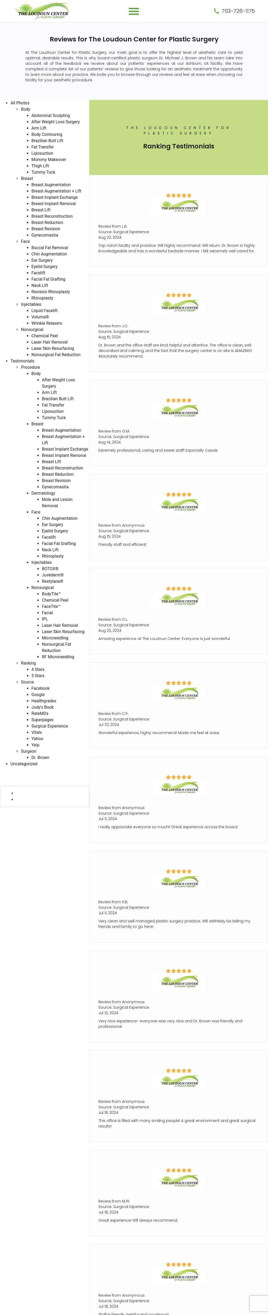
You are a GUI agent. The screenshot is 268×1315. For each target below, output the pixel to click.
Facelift (38, 272)
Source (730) (13, 810)
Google (38, 694)
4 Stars (37, 669)
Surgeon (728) (14, 816)
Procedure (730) (16, 776)
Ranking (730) (14, 783)
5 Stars (37, 675)
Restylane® (52, 581)
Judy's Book (42, 707)
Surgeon (28, 751)
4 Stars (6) (26, 793)
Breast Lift (41, 209)
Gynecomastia (44, 235)
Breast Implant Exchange (54, 197)
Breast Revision (45, 228)
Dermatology (43, 493)
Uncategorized (23, 763)
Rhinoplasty (42, 298)
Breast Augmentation (51, 184)
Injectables (31, 304)
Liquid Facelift (44, 310)
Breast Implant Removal (53, 203)
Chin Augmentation (49, 254)
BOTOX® (50, 568)
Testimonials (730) (18, 770)
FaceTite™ (51, 606)
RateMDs (39, 713)
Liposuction (42, 153)
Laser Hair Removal (49, 342)
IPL (45, 619)
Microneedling (55, 637)
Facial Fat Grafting (48, 279)
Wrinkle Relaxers (46, 323)
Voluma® (40, 316)
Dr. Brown (40, 757)
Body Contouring (46, 134)
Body (25, 109)
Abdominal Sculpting (50, 115)
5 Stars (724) (29, 800)
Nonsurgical (32, 329)
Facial (47, 612)
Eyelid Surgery (44, 266)
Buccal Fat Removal (49, 247)
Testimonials (22, 361)
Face (25, 241)
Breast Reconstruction (52, 216)
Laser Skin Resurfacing (52, 348)
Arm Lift (38, 128)
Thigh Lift (40, 165)
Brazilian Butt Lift (47, 140)
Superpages (42, 719)
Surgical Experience (49, 726)
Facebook (40, 688)
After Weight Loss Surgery (55, 121)
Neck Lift (39, 285)
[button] (134, 11)
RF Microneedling (58, 656)
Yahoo (37, 738)
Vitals (36, 732)
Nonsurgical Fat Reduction (56, 354)
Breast (27, 178)
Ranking (28, 663)
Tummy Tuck (43, 172)
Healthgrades (43, 700)
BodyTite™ (51, 593)
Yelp (35, 744)
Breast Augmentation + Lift (56, 191)
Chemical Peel (44, 335)
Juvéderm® (53, 575)
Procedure (30, 367)
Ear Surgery (42, 260)
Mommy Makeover (48, 159)
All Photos (20, 102)
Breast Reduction (47, 222)
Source (27, 682)
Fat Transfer (42, 147)
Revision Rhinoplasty (50, 291)
